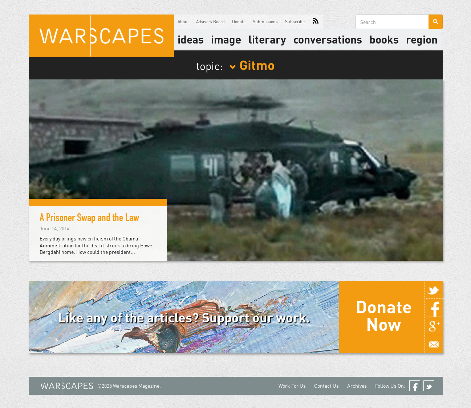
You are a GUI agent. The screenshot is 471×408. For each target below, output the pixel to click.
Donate (238, 21)
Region (422, 39)
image (226, 39)
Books (384, 39)
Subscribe (295, 21)
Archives (357, 386)
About (183, 21)
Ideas (191, 39)
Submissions (265, 21)
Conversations (327, 39)
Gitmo (252, 65)
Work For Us (292, 386)
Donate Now (384, 315)
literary (267, 39)
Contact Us (326, 386)
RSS (315, 22)
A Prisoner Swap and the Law (89, 219)
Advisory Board (210, 21)
